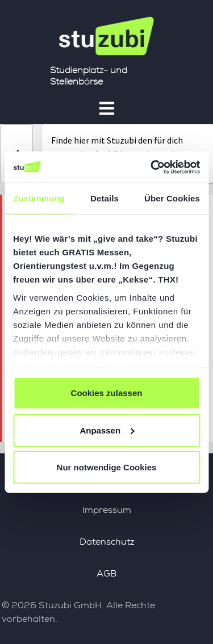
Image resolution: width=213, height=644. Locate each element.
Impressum (106, 510)
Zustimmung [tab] (39, 198)
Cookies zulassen (107, 393)
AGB (106, 573)
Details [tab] (104, 198)
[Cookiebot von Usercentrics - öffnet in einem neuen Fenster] (151, 166)
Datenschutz (107, 542)
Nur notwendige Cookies (107, 467)
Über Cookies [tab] (172, 198)
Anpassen (107, 430)
